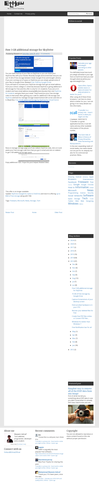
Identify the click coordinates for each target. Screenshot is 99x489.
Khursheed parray (45, 460)
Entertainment (88, 179)
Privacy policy (30, 14)
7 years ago (52, 480)
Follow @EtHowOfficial (12, 452)
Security (90, 193)
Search (89, 14)
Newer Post (10, 212)
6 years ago (54, 455)
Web (77, 201)
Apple (91, 177)
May (74, 331)
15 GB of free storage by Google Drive (81, 295)
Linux (91, 187)
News (27, 201)
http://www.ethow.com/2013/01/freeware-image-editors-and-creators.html (49, 454)
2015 (72, 254)
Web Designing (87, 201)
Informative (82, 187)
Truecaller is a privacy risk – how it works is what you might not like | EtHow (49, 442)
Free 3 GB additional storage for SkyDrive (82, 289)
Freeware (13, 201)
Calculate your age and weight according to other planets (84, 66)
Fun (91, 182)
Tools (91, 199)
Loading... (71, 167)
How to (71, 187)
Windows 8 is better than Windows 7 (81, 323)
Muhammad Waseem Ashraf (49, 472)
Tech (38, 201)
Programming (73, 193)
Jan (73, 345)
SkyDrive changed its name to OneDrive (26, 194)
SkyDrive (9, 98)
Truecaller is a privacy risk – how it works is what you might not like (85, 113)
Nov (74, 268)
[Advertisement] (34, 31)
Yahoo (81, 204)
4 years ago (54, 443)
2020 (72, 244)
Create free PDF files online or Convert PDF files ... (82, 317)
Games (70, 185)
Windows (73, 203)
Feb (73, 342)
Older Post (58, 212)
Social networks (75, 195)
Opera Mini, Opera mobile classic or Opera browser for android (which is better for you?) (81, 90)
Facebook (72, 182)
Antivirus (85, 177)
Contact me (18, 14)
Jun (73, 285)
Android (78, 177)
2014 (72, 258)
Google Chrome (87, 185)
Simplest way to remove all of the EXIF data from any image (80, 391)
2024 (72, 240)
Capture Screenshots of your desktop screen (82, 300)
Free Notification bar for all (82, 327)
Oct (73, 271)
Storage (33, 201)
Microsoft (20, 201)
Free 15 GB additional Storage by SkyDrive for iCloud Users (36, 100)
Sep (73, 275)
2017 (72, 247)
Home (9, 14)
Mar (74, 338)
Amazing (71, 177)
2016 (72, 251)
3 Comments (45, 54)
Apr (73, 335)
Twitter (70, 201)
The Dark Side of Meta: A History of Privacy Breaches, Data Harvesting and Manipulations (81, 139)
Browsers (72, 179)
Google (76, 184)
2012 (72, 350)
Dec (73, 264)
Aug (74, 278)
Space (70, 199)
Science (83, 193)
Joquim (41, 447)
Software (88, 195)
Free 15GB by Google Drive (41, 82)
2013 (72, 261)
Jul (73, 282)
